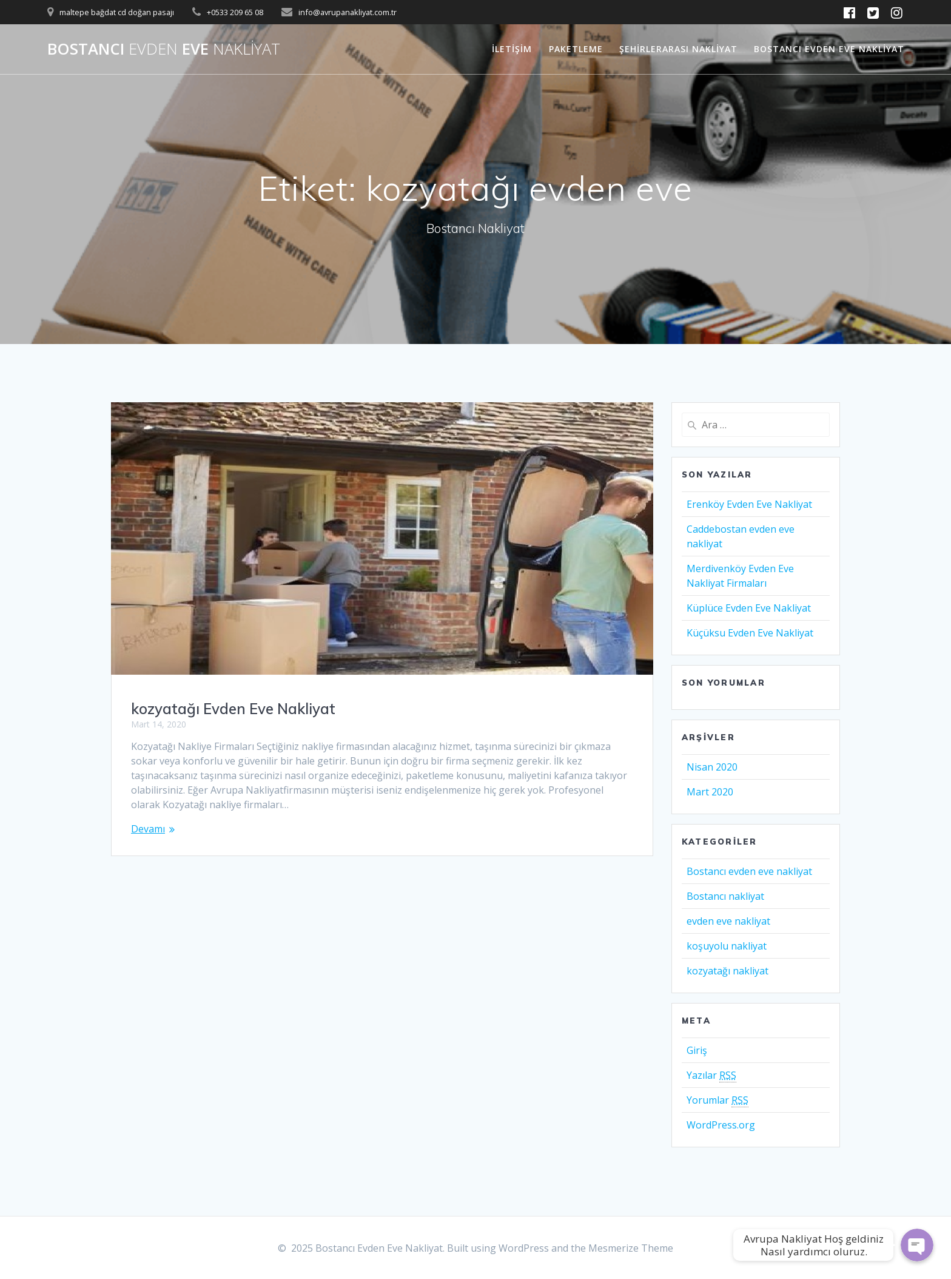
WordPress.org (721, 1125)
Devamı (148, 828)
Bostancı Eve (163, 49)
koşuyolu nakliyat (727, 946)
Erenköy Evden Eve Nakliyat (749, 504)
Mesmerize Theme (630, 1248)
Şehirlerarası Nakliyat (678, 49)
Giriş (697, 1050)
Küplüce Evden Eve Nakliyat (749, 608)
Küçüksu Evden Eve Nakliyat (750, 633)
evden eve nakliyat (728, 921)
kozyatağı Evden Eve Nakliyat (233, 709)
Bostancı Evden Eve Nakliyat (829, 49)
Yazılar (711, 1075)
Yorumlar (717, 1100)
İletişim (512, 49)
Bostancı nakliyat (725, 896)
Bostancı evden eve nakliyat (749, 871)
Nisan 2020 (712, 767)
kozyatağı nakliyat (727, 970)
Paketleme (576, 49)
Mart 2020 (710, 791)
